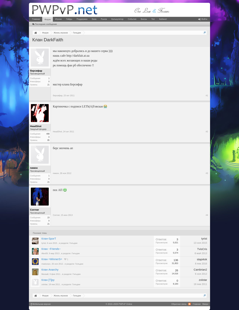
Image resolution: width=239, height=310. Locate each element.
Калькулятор (117, 19)
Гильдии (73, 243)
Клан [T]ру (48, 279)
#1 (207, 95)
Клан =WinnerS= (51, 259)
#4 (207, 215)
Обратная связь (178, 304)
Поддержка (82, 19)
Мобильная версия (41, 304)
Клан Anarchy (49, 269)
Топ (153, 19)
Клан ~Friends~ (51, 248)
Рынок (104, 19)
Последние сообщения (44, 24)
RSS (189, 304)
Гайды (69, 19)
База (94, 19)
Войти (202, 19)
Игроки (58, 19)
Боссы (144, 19)
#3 (207, 173)
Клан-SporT (48, 238)
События (132, 19)
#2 (207, 131)
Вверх (205, 304)
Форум (47, 19)
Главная (36, 19)
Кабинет (163, 19)
